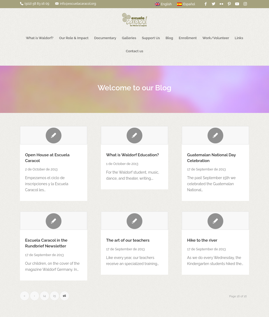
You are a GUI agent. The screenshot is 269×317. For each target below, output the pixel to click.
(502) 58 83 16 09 (37, 4)
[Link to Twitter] (213, 4)
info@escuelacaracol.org (78, 4)
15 (54, 296)
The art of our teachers (127, 240)
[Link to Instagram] (245, 4)
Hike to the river (202, 240)
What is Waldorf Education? (132, 155)
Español (186, 4)
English (163, 4)
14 (44, 296)
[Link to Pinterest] (229, 4)
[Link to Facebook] (205, 4)
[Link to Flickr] (221, 4)
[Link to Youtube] (237, 4)
